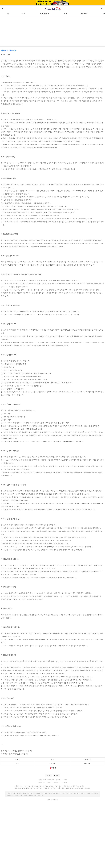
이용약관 (40, 779)
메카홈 (17, 760)
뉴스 (23, 14)
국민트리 (87, 763)
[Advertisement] (52, 31)
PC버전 (56, 775)
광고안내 (58, 779)
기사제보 (49, 782)
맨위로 (53, 768)
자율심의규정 (41, 782)
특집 (65, 14)
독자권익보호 (57, 782)
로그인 (48, 775)
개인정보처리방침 (49, 779)
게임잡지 (52, 763)
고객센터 (65, 779)
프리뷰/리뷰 (44, 14)
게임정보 (83, 14)
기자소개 (65, 782)
